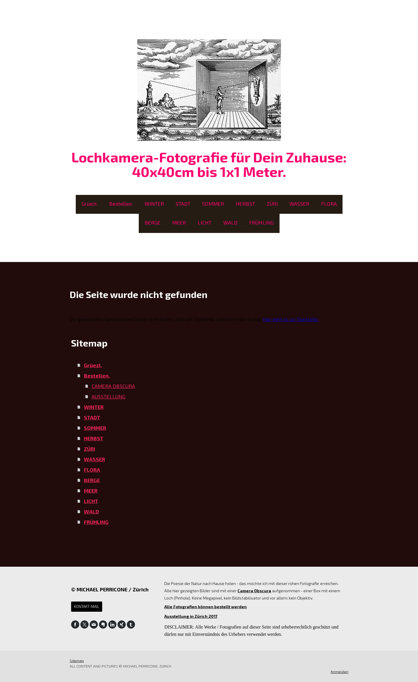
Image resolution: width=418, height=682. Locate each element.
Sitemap (77, 660)
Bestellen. (121, 203)
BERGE (153, 222)
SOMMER (213, 203)
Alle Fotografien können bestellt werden (205, 606)
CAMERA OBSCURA (113, 386)
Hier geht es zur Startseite (290, 319)
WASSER (299, 203)
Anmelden (339, 671)
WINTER (154, 203)
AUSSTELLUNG (108, 396)
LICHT (205, 222)
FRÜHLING (261, 222)
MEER (179, 222)
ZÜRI (272, 203)
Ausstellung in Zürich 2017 (190, 616)
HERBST (245, 203)
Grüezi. (90, 203)
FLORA (329, 203)
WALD (230, 222)
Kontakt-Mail (86, 606)
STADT (183, 203)
